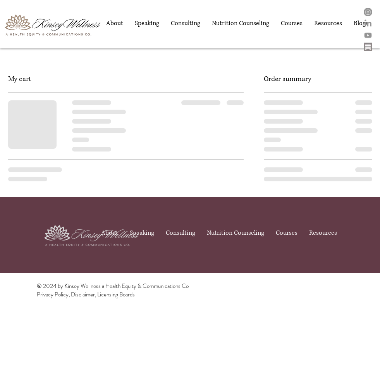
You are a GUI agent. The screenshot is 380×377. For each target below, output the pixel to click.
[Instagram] (368, 12)
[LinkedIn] (368, 23)
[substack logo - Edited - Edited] (368, 47)
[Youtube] (368, 35)
